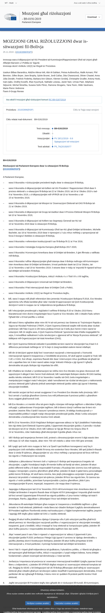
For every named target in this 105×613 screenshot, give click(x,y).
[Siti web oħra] (87, 3)
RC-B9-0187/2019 (57, 99)
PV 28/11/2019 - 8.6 (63, 138)
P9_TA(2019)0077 (62, 146)
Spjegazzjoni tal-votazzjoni (66, 141)
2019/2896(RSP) (24, 52)
